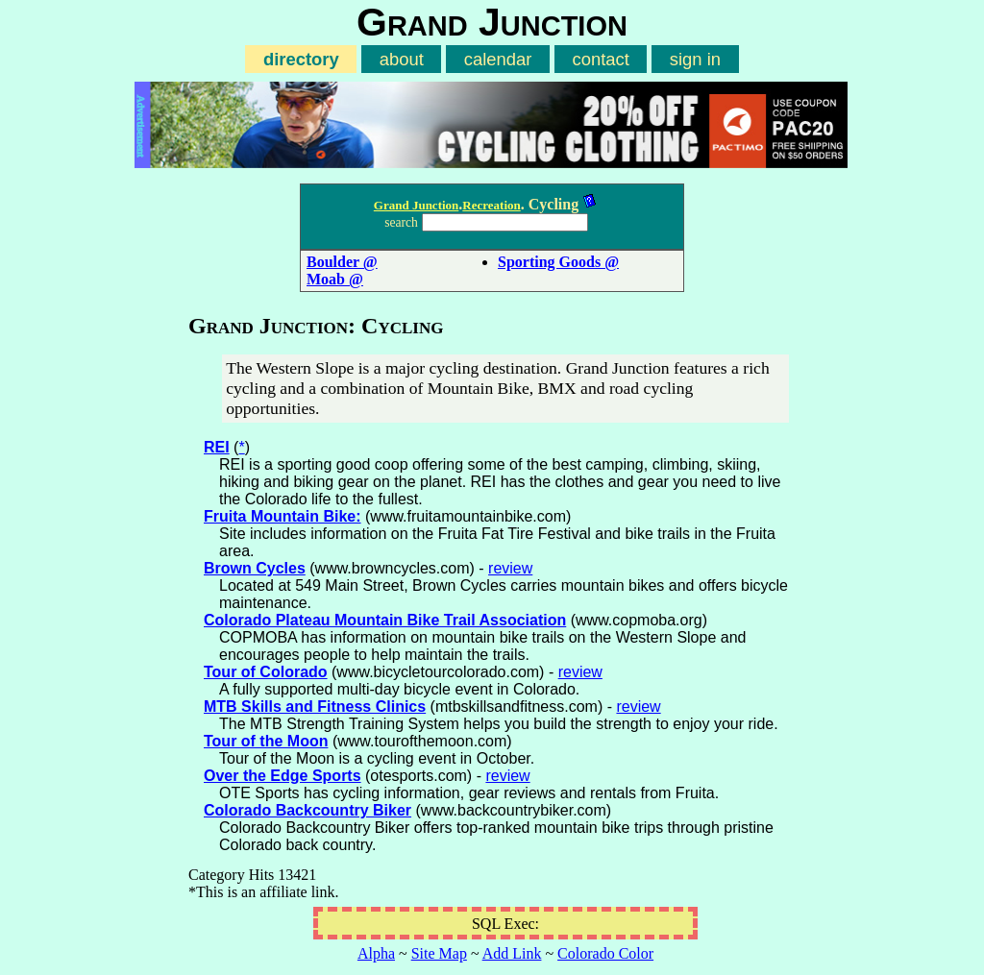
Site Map (439, 953)
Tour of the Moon (266, 741)
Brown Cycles (255, 568)
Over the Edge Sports (282, 776)
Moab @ (335, 279)
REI (217, 447)
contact (600, 59)
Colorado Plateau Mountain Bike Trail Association (385, 620)
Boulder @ (342, 262)
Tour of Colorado (266, 672)
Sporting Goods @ (558, 262)
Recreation (491, 205)
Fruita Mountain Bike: (282, 516)
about (402, 59)
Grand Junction (416, 205)
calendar (498, 59)
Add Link (512, 953)
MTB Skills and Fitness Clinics (315, 706)
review (510, 568)
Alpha (376, 953)
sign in (695, 59)
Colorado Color (605, 953)
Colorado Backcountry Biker (307, 810)
